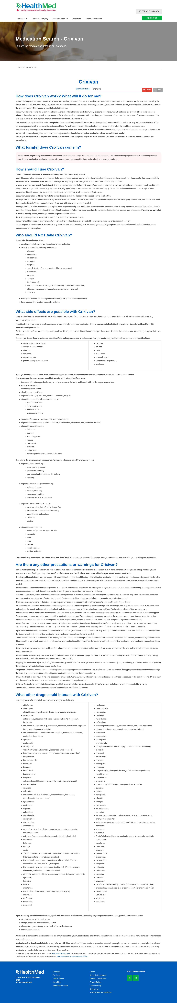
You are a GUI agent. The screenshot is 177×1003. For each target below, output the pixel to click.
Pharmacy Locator (94, 19)
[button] (147, 90)
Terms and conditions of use (60, 953)
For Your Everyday (40, 19)
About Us (77, 19)
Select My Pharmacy (149, 11)
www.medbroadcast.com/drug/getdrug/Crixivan (72, 956)
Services (22, 18)
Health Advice (60, 18)
